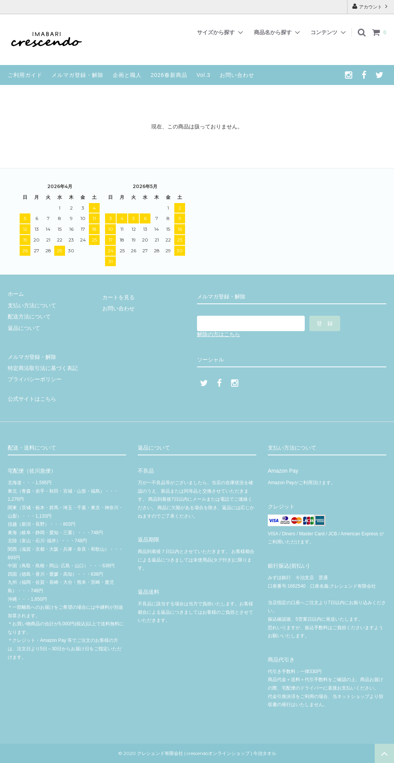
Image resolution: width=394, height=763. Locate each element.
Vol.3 (203, 75)
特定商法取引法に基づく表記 (43, 368)
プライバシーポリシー (35, 379)
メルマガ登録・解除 (78, 75)
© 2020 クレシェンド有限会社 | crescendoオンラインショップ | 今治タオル (199, 753)
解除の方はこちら (218, 334)
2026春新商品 (169, 75)
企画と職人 (127, 75)
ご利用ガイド (25, 75)
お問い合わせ (237, 75)
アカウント (371, 6)
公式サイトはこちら (32, 399)
